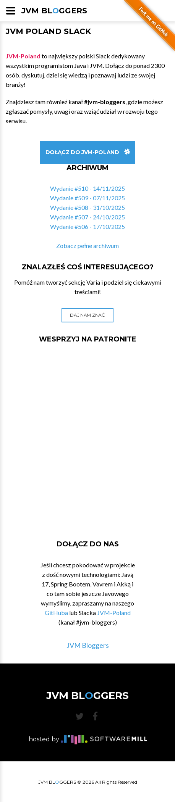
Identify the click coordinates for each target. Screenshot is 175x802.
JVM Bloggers (87, 645)
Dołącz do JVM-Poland (87, 152)
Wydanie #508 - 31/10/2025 (87, 207)
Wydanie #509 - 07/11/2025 (87, 197)
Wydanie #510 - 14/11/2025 (87, 188)
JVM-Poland (114, 612)
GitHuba (56, 612)
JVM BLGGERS (54, 10)
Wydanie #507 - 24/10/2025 (87, 217)
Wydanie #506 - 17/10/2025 (87, 226)
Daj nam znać (87, 315)
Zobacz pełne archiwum (87, 245)
